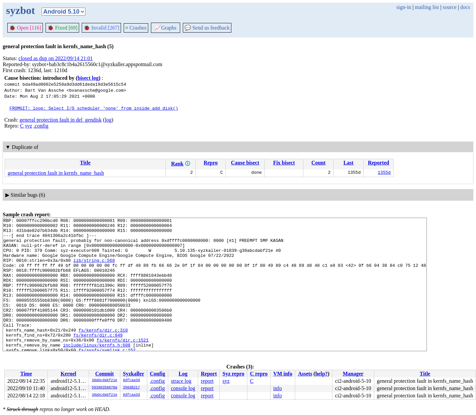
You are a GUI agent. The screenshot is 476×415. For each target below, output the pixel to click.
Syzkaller (133, 373)
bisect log (88, 78)
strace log (181, 381)
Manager (353, 373)
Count (318, 162)
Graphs (166, 28)
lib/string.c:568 (94, 269)
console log (183, 388)
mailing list (427, 7)
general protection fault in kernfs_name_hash (56, 173)
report (207, 381)
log (108, 120)
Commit (104, 373)
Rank (177, 163)
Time (26, 373)
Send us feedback (207, 28)
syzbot (20, 10)
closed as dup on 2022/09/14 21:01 (56, 58)
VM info (282, 373)
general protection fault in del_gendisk (61, 120)
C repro (259, 373)
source (450, 7)
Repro (210, 162)
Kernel (68, 373)
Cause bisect (245, 162)
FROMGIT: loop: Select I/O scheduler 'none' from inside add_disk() (94, 108)
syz (28, 126)
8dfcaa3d (131, 380)
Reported (378, 162)
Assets (305, 373)
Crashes (136, 28)
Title (85, 162)
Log (182, 373)
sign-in (403, 7)
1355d (384, 173)
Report (209, 373)
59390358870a (104, 387)
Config (157, 373)
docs (465, 7)
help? (321, 373)
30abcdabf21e (104, 380)
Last (348, 162)
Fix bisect (284, 162)
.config (41, 126)
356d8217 (131, 387)
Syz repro (233, 373)
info (277, 388)
